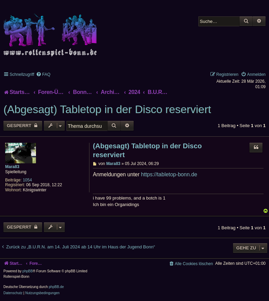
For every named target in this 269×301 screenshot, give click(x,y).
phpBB (28, 271)
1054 (27, 180)
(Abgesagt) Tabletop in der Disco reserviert (107, 109)
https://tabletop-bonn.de (169, 174)
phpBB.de (56, 287)
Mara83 (12, 166)
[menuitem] (43, 74)
